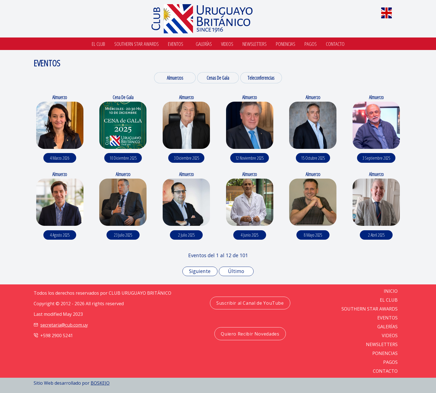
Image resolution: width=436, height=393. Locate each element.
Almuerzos (175, 77)
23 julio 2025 (123, 235)
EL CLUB (389, 300)
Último (236, 271)
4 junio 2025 (249, 235)
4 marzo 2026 (59, 158)
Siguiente (199, 271)
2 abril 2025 (376, 235)
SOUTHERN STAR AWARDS (136, 43)
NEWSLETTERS (382, 344)
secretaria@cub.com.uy (64, 325)
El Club (98, 43)
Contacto (335, 43)
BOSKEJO (100, 383)
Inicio (391, 291)
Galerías (204, 43)
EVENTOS (387, 318)
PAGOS (390, 362)
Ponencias (285, 43)
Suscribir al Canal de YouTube (250, 303)
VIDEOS (390, 335)
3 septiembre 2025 (376, 158)
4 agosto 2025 (60, 235)
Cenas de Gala (218, 77)
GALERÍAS (387, 327)
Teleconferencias (260, 77)
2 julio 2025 (186, 235)
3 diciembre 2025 (186, 158)
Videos (227, 43)
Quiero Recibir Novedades (250, 334)
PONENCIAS (385, 353)
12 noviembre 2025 (250, 158)
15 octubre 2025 (313, 158)
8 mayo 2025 (313, 235)
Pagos (310, 43)
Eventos (175, 43)
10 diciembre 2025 (123, 158)
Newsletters (254, 43)
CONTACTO (385, 371)
